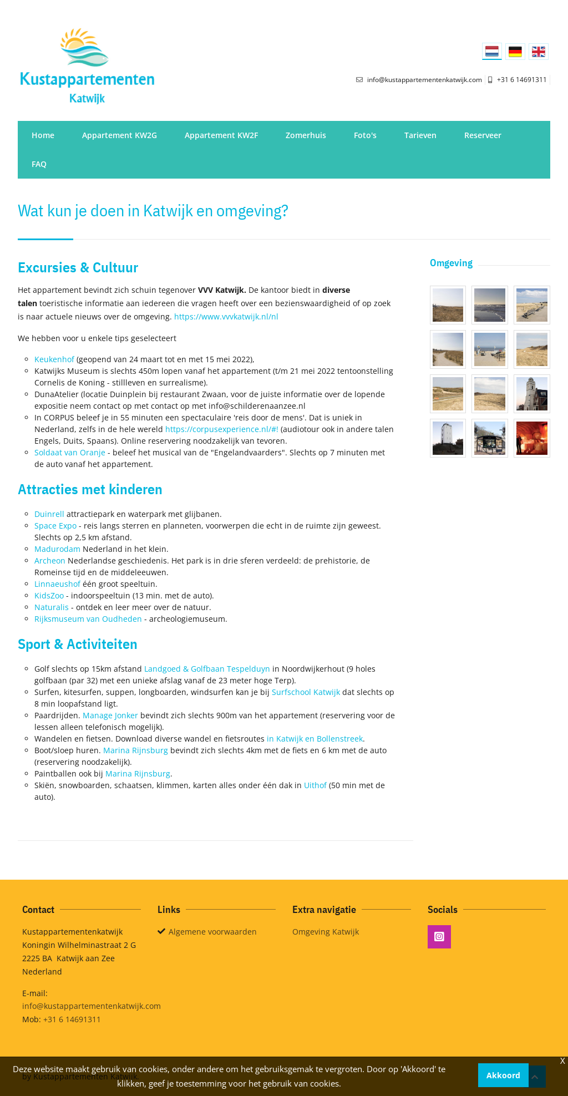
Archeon (49, 560)
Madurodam (57, 549)
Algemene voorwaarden (213, 931)
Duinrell (49, 514)
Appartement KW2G (119, 135)
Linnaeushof (57, 584)
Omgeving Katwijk (325, 931)
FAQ (39, 164)
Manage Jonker (110, 715)
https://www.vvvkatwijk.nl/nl (226, 316)
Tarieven (420, 135)
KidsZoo (49, 595)
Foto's (365, 135)
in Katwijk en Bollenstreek (315, 738)
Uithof (315, 785)
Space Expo (55, 525)
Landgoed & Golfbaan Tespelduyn (207, 668)
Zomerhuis (306, 135)
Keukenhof (54, 359)
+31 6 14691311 (72, 1019)
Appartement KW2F (221, 135)
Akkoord (503, 1075)
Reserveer (482, 135)
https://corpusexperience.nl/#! (221, 429)
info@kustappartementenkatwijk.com (91, 1006)
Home (43, 135)
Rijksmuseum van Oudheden (88, 618)
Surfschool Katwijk (306, 692)
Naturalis (51, 607)
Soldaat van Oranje (69, 452)
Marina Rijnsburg (135, 750)
